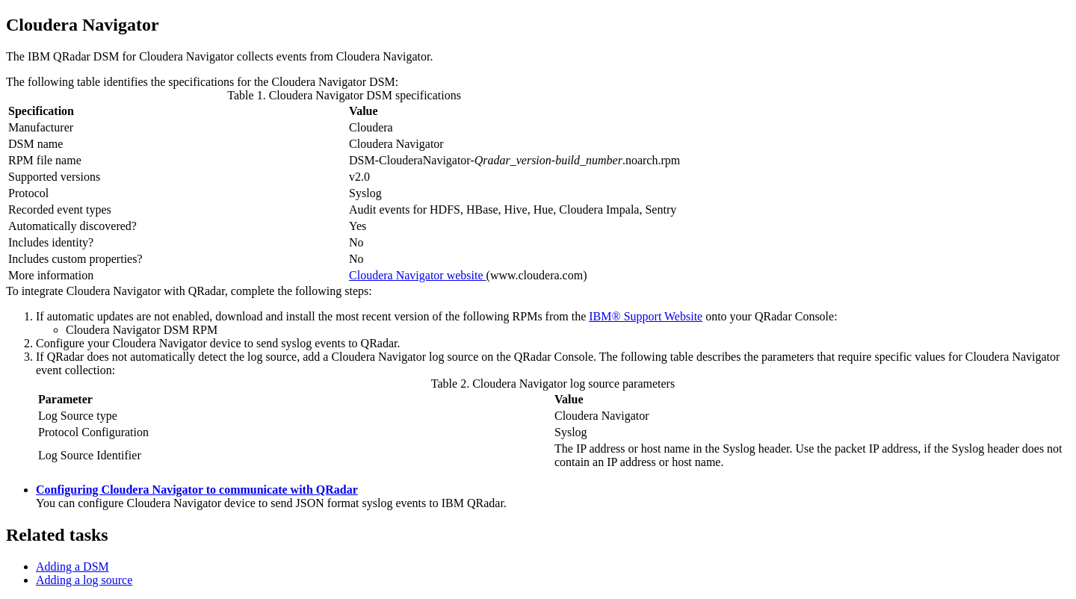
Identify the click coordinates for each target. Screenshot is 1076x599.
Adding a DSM (72, 566)
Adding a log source (84, 580)
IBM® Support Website (645, 316)
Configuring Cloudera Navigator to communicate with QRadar (197, 489)
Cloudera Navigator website (417, 275)
